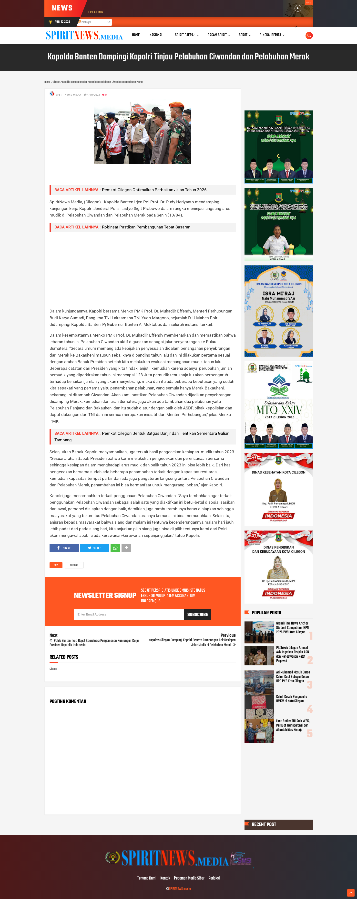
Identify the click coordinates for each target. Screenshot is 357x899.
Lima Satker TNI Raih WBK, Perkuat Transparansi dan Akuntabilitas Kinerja (293, 725)
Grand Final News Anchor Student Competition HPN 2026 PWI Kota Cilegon (292, 628)
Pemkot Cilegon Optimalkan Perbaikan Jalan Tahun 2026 (154, 189)
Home (136, 35)
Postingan (84, 22)
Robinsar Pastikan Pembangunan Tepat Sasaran (146, 227)
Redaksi (214, 878)
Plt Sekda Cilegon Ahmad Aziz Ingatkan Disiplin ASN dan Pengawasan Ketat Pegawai (292, 654)
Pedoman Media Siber (189, 878)
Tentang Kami (146, 878)
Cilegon (74, 565)
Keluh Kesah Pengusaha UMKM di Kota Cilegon (291, 699)
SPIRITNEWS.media (180, 889)
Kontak (165, 878)
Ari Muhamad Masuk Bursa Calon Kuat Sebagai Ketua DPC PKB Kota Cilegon (293, 676)
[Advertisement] (143, 270)
